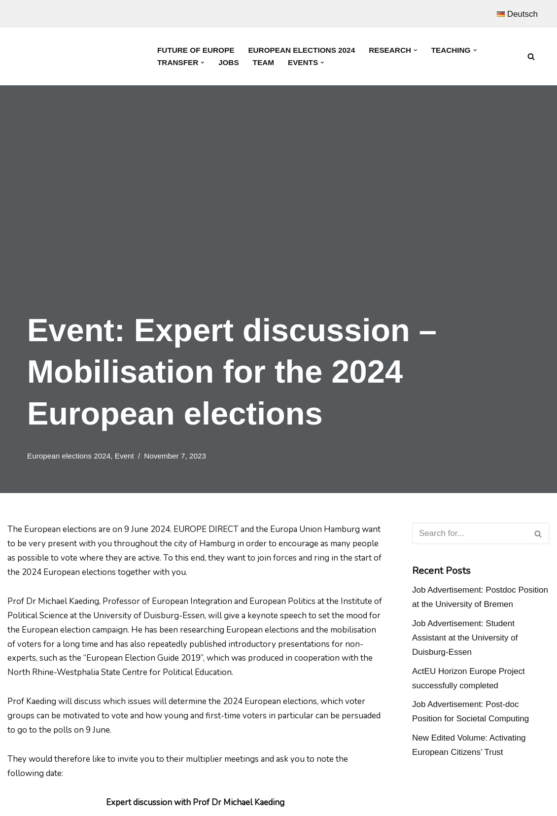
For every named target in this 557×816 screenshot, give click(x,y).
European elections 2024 (68, 456)
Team (263, 62)
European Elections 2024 (301, 50)
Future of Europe (195, 50)
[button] (416, 50)
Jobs (228, 62)
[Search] (531, 56)
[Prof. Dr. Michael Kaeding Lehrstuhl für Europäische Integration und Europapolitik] (78, 56)
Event (124, 456)
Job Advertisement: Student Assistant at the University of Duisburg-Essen (465, 638)
